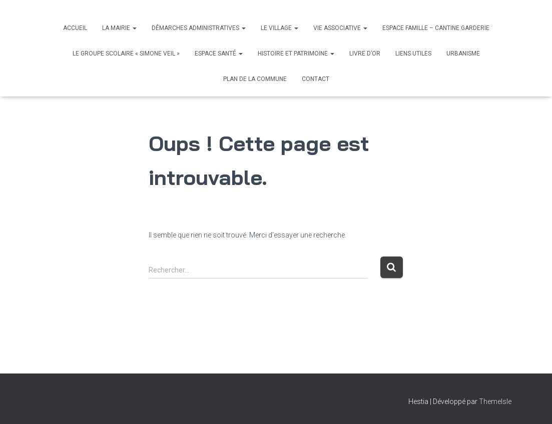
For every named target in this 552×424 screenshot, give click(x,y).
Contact (315, 79)
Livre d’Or (364, 53)
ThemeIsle (495, 402)
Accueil (75, 28)
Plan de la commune (255, 79)
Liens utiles (413, 53)
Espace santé (219, 53)
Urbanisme (463, 53)
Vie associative (340, 28)
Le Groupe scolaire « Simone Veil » (126, 53)
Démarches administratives (199, 28)
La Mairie (119, 28)
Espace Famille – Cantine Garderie (435, 28)
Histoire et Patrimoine (296, 53)
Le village (279, 28)
